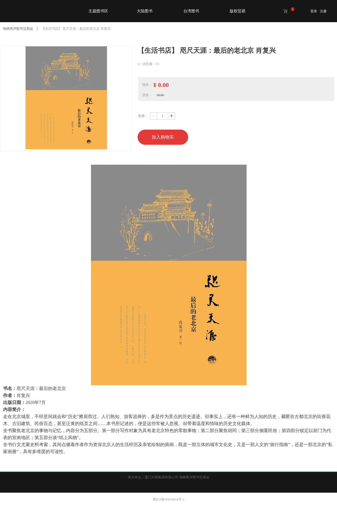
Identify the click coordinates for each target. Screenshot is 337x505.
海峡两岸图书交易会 (18, 29)
